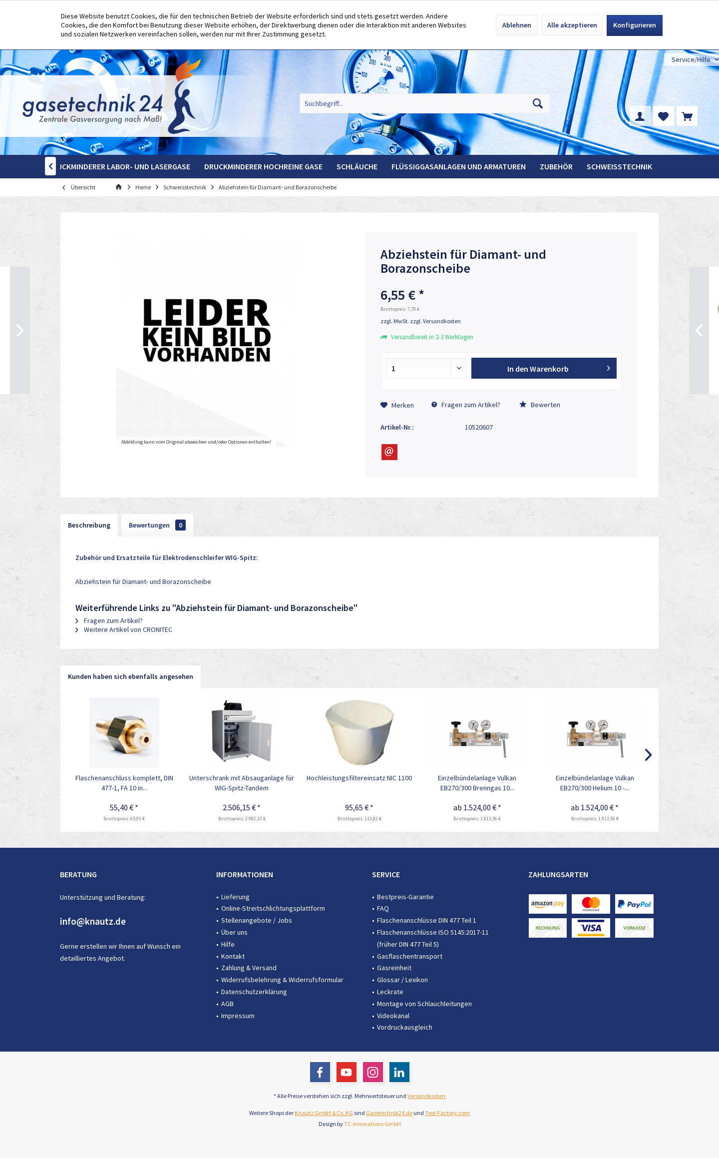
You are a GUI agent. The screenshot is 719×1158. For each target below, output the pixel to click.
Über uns (234, 932)
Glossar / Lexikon (402, 979)
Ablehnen (516, 24)
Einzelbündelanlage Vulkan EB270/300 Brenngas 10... (477, 782)
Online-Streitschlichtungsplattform (273, 908)
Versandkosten (426, 1096)
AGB (227, 1003)
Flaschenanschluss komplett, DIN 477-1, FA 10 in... (124, 782)
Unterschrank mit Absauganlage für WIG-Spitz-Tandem (241, 782)
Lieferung (235, 896)
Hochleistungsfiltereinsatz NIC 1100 (359, 777)
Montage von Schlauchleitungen (424, 1003)
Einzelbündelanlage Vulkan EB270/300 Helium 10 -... (595, 782)
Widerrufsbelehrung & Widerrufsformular (282, 979)
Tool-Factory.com (447, 1113)
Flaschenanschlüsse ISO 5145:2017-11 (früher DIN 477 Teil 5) (433, 938)
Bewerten (539, 404)
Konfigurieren (634, 24)
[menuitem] (691, 59)
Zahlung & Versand (249, 967)
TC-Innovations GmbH (372, 1124)
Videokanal (393, 1015)
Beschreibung (89, 525)
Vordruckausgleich (404, 1027)
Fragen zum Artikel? (465, 404)
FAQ (383, 908)
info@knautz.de (93, 921)
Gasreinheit (394, 967)
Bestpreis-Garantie (405, 896)
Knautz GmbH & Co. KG (324, 1113)
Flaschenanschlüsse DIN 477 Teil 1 (426, 920)
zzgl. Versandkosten (435, 321)
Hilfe (228, 944)
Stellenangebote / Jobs (256, 920)
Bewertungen (157, 525)
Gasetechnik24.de (389, 1113)
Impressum (238, 1015)
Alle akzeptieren (572, 24)
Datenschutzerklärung (254, 991)
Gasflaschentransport (409, 956)
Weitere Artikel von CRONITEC (123, 629)
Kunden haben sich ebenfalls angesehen (130, 676)
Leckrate (390, 991)
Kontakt (233, 956)
